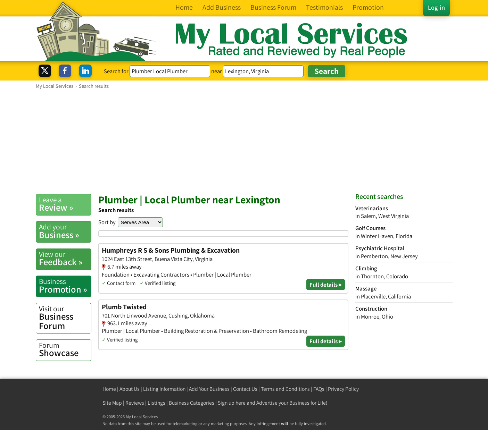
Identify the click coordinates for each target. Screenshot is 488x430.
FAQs (318, 389)
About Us (129, 389)
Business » (65, 231)
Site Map (112, 402)
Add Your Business (209, 389)
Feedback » (65, 258)
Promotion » (65, 285)
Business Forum (65, 318)
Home (109, 389)
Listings (156, 402)
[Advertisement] (244, 141)
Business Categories (191, 402)
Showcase (65, 349)
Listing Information (164, 389)
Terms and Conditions (285, 389)
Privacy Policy (343, 389)
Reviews (134, 402)
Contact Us (245, 389)
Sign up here (232, 402)
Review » (65, 204)
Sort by (107, 222)
